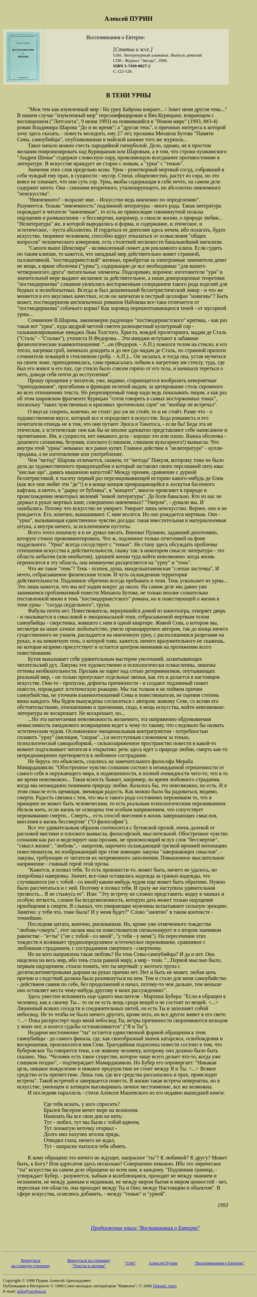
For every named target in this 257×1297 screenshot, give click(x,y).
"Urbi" (130, 1263)
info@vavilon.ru (31, 1291)
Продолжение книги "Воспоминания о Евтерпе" (145, 1228)
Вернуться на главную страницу (30, 1263)
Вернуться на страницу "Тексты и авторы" (88, 1263)
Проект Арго (165, 1285)
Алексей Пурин (163, 1263)
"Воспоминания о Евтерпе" (219, 1263)
